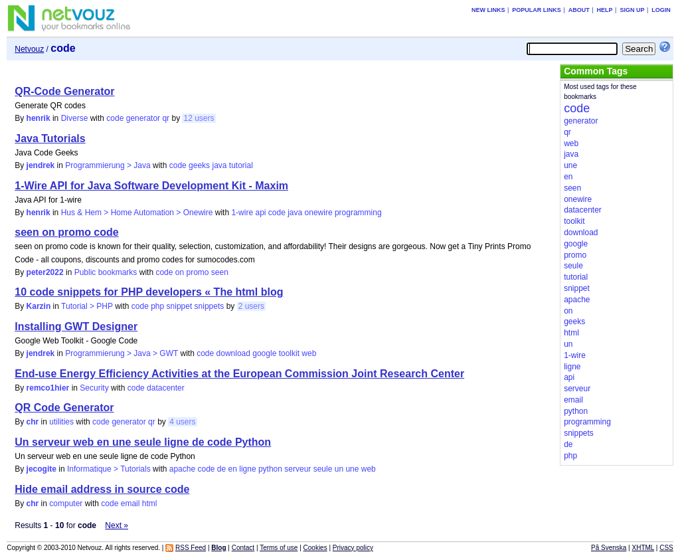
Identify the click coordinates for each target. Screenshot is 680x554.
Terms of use (279, 547)
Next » (116, 525)
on (179, 272)
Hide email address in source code (102, 489)
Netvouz (29, 49)
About (579, 10)
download (233, 353)
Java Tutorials (50, 138)
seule (323, 469)
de (221, 469)
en (232, 469)
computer (65, 503)
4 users (182, 421)
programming (358, 212)
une (352, 469)
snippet (180, 306)
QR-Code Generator (64, 91)
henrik (38, 118)
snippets (209, 306)
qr (165, 118)
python (270, 469)
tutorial (241, 165)
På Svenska (608, 547)
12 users (198, 118)
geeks (199, 165)
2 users (251, 306)
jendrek (41, 165)
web (308, 353)
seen (219, 272)
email (130, 503)
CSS (666, 547)
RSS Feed (190, 547)
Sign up (632, 10)
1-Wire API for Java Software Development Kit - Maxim (151, 185)
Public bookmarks (105, 272)
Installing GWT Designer (76, 326)
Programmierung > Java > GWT (121, 353)
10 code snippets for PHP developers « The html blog (149, 292)
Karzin (39, 306)
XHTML (643, 547)
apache (182, 469)
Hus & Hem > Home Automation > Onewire (137, 212)
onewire (319, 212)
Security (94, 388)
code (115, 118)
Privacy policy (353, 547)
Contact (243, 547)
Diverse (74, 118)
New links (488, 10)
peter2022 (45, 272)
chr (33, 421)
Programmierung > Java (107, 165)
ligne (247, 469)
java (219, 165)
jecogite (41, 469)
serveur (297, 469)
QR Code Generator (64, 407)
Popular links (536, 10)
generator (143, 118)
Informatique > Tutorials (109, 469)
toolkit (289, 353)
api (260, 212)
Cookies (315, 547)
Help (605, 10)
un (339, 469)
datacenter (166, 388)
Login (661, 10)
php (157, 306)
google (264, 353)
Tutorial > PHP (87, 306)
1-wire (242, 212)
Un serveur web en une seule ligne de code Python (143, 442)
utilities (61, 421)
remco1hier (48, 388)
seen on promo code (66, 232)
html (149, 503)
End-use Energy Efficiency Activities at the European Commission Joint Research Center (239, 373)
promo (197, 272)
